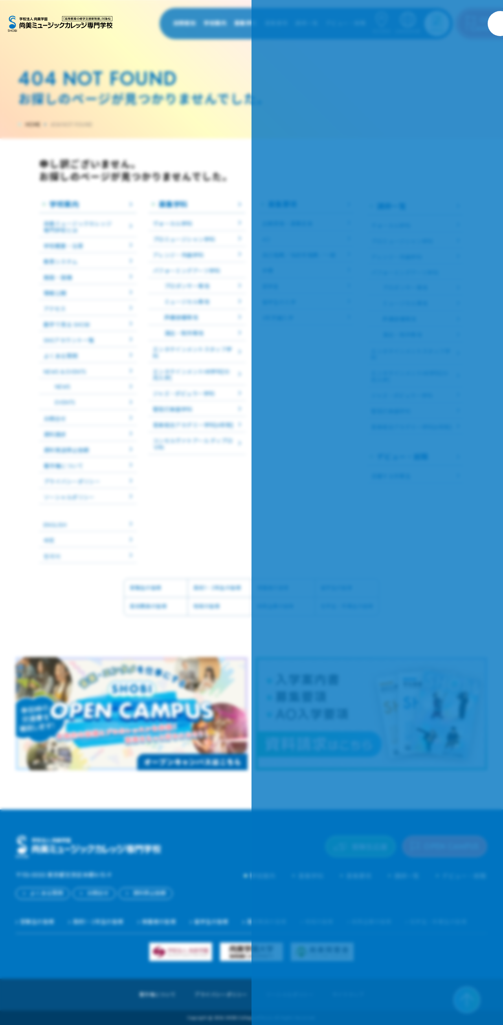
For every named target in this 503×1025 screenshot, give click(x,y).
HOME (33, 124)
